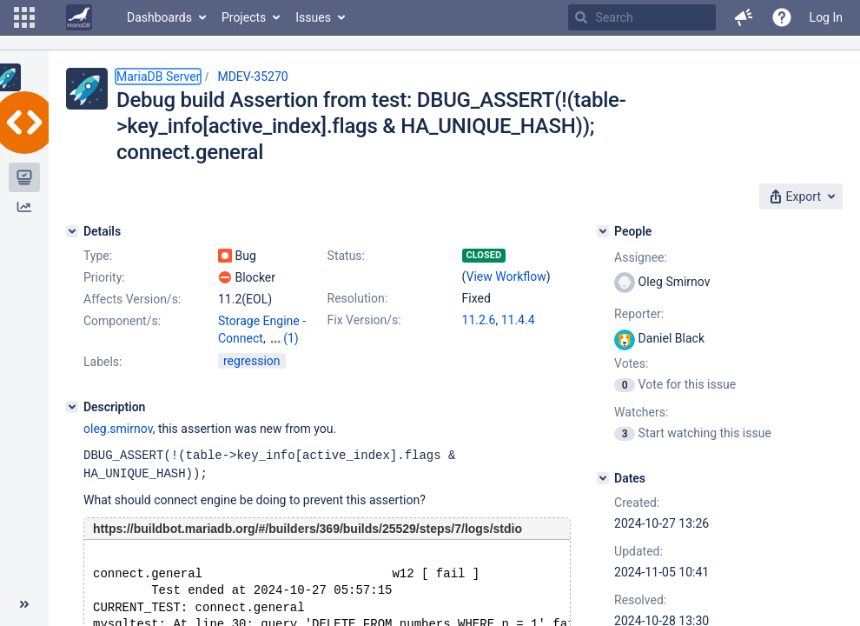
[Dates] (603, 478)
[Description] (72, 422)
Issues (313, 17)
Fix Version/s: (364, 320)
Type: (97, 256)
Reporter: (639, 314)
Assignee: (640, 257)
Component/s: (122, 321)
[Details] (72, 231)
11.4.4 (518, 320)
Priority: (104, 277)
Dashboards (159, 17)
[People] (603, 231)
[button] (24, 17)
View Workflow (506, 276)
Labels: (102, 377)
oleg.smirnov (118, 444)
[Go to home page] (79, 17)
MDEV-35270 (252, 76)
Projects (244, 17)
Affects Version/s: (132, 299)
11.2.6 (479, 320)
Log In (826, 17)
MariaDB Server (158, 76)
